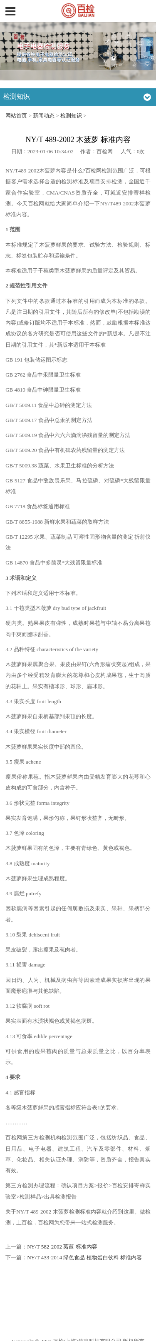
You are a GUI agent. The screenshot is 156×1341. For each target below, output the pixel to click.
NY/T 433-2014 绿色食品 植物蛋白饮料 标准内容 (84, 1257)
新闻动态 (43, 115)
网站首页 (16, 115)
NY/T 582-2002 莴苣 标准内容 (62, 1247)
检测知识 (71, 115)
